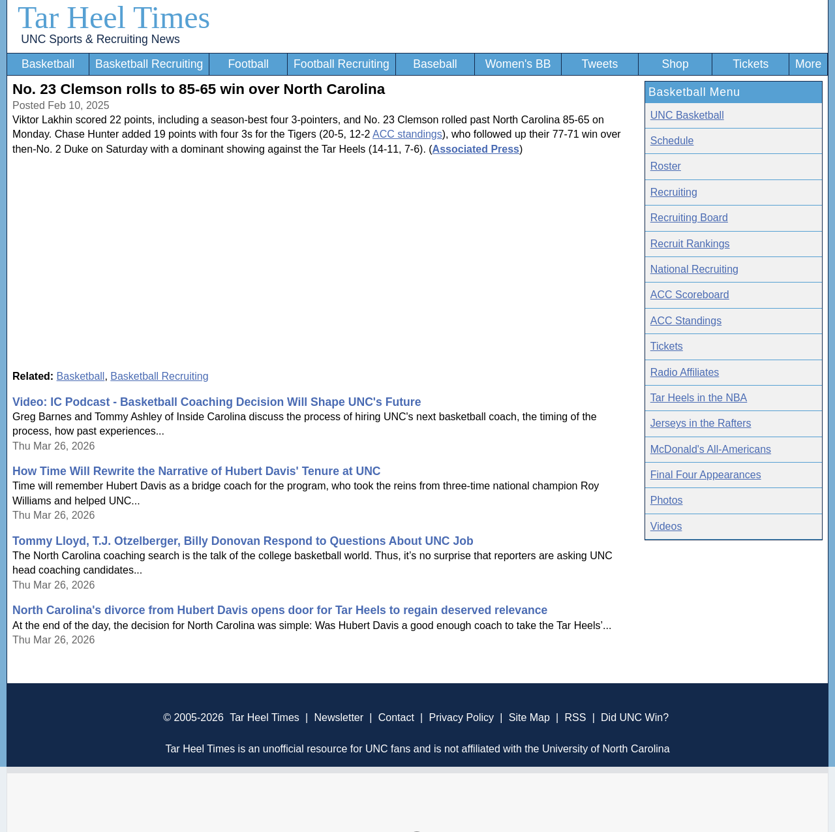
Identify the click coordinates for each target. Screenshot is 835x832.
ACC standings (407, 134)
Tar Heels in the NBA (699, 397)
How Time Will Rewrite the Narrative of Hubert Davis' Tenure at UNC (196, 471)
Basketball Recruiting (149, 63)
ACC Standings (685, 320)
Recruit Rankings (690, 243)
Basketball (48, 63)
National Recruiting (694, 269)
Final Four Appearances (705, 474)
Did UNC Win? (635, 717)
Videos (666, 526)
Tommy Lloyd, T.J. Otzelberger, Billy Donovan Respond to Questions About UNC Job (243, 540)
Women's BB (518, 63)
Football (248, 63)
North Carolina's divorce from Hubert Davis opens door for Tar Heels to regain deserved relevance (279, 610)
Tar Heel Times (114, 17)
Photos (666, 500)
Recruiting (673, 192)
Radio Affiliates (685, 372)
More (808, 63)
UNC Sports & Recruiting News (100, 39)
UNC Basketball (687, 115)
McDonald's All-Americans (710, 449)
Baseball (435, 63)
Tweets (599, 63)
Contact (396, 717)
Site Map (529, 717)
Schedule (672, 140)
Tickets (750, 63)
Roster (665, 166)
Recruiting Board (689, 217)
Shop (675, 63)
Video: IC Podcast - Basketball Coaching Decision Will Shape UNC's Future (216, 401)
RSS (575, 717)
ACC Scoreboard (689, 294)
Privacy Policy (461, 717)
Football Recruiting (341, 63)
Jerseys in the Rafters (701, 423)
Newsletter (338, 717)
